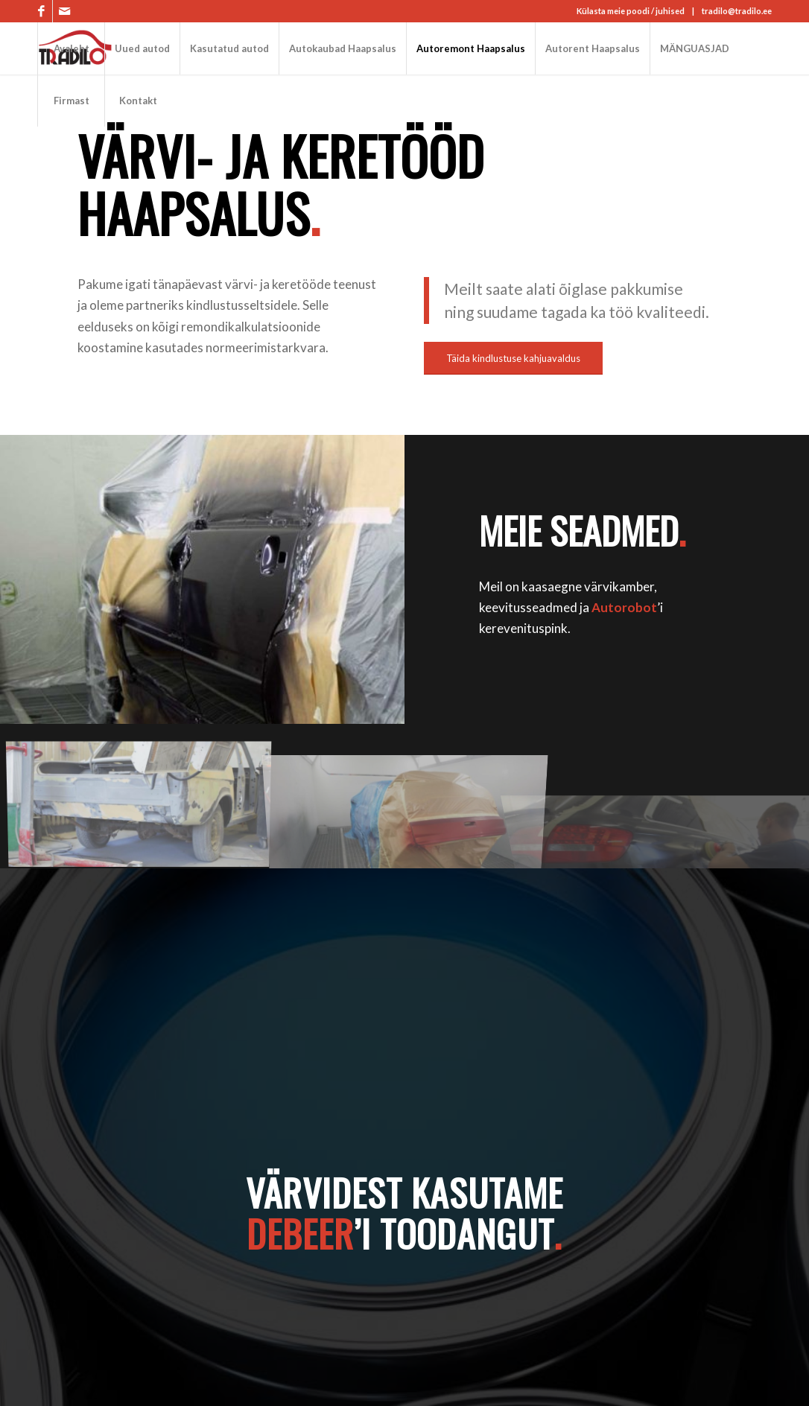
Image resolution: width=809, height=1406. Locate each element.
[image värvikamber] (411, 801)
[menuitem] (70, 48)
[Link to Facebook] (41, 11)
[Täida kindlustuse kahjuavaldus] (513, 358)
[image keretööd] (144, 801)
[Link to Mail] (64, 11)
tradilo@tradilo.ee (737, 11)
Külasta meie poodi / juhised (631, 11)
